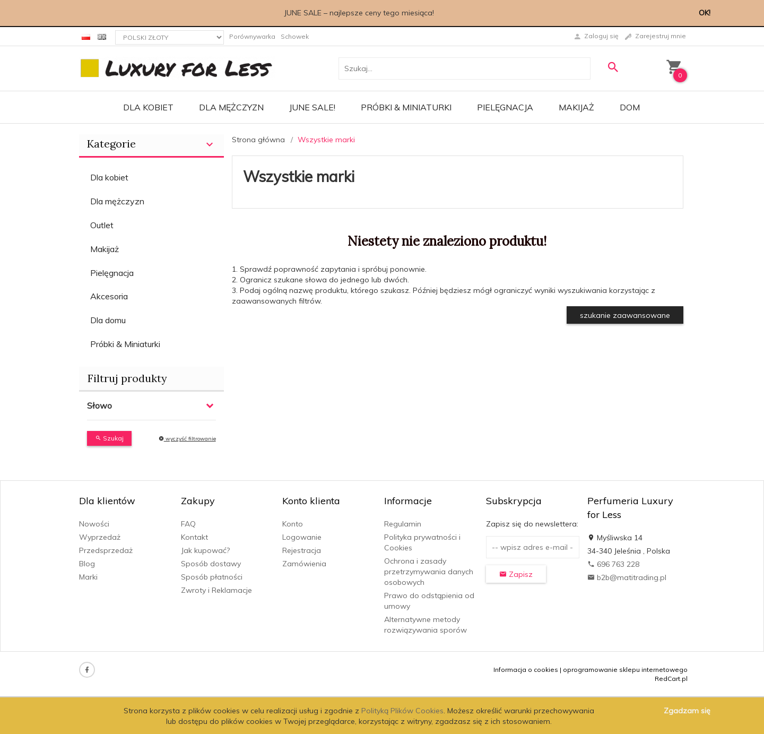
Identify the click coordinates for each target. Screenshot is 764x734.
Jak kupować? (205, 550)
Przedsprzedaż (106, 550)
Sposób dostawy (211, 563)
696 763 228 (613, 564)
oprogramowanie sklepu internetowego (625, 669)
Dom (630, 107)
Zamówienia (304, 563)
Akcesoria (109, 296)
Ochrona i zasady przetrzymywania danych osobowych (428, 571)
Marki (88, 577)
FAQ (188, 524)
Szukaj (109, 438)
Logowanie (302, 537)
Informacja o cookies (525, 669)
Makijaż (576, 107)
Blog (87, 563)
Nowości (94, 524)
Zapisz (516, 574)
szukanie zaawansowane (625, 315)
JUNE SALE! (312, 107)
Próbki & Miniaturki (406, 107)
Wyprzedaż (99, 537)
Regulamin (402, 524)
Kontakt (194, 537)
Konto (292, 524)
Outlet (102, 225)
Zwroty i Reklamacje (216, 590)
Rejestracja (301, 550)
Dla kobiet (148, 107)
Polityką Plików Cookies (402, 710)
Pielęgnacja (505, 107)
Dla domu (108, 320)
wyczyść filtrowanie (187, 438)
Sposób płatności (211, 577)
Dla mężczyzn (231, 107)
